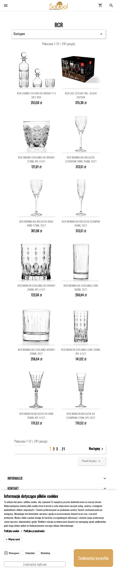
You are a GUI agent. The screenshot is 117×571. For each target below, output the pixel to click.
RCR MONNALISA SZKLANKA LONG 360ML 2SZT (81, 287)
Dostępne (59, 33)
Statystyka (30, 553)
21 (63, 449)
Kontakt (13, 488)
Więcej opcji (14, 539)
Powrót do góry (92, 461)
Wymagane (14, 553)
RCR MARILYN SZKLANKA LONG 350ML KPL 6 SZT (80, 351)
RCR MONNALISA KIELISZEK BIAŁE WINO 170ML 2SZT (36, 223)
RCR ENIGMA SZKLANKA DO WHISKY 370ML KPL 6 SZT (36, 159)
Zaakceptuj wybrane (35, 564)
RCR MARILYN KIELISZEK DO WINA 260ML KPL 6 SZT (36, 416)
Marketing (45, 553)
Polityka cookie (11, 531)
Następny (97, 449)
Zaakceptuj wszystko (93, 558)
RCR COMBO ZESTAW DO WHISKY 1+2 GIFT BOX (36, 95)
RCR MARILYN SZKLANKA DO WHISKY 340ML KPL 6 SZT (36, 287)
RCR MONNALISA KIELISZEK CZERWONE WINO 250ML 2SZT (81, 159)
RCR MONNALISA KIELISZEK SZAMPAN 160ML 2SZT (81, 223)
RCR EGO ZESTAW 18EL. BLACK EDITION (81, 95)
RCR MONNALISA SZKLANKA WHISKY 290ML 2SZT (36, 351)
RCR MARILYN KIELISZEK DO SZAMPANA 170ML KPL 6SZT (80, 416)
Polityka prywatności (34, 531)
